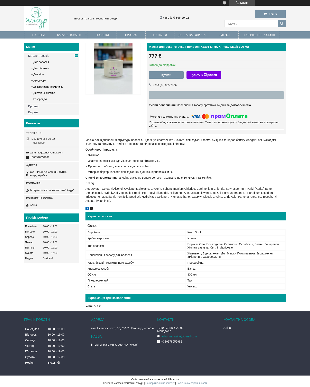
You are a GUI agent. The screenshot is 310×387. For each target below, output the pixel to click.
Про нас (131, 34)
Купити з (204, 75)
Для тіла (38, 74)
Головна (38, 34)
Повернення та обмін (259, 34)
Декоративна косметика (48, 86)
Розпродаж (40, 99)
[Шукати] (282, 23)
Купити (166, 75)
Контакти (160, 34)
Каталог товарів (69, 34)
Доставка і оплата (192, 34)
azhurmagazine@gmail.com (46, 152)
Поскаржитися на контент (159, 383)
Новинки (102, 34)
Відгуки (224, 34)
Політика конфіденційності (191, 383)
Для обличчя (41, 68)
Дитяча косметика (44, 92)
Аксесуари (39, 80)
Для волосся (41, 62)
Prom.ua (174, 379)
